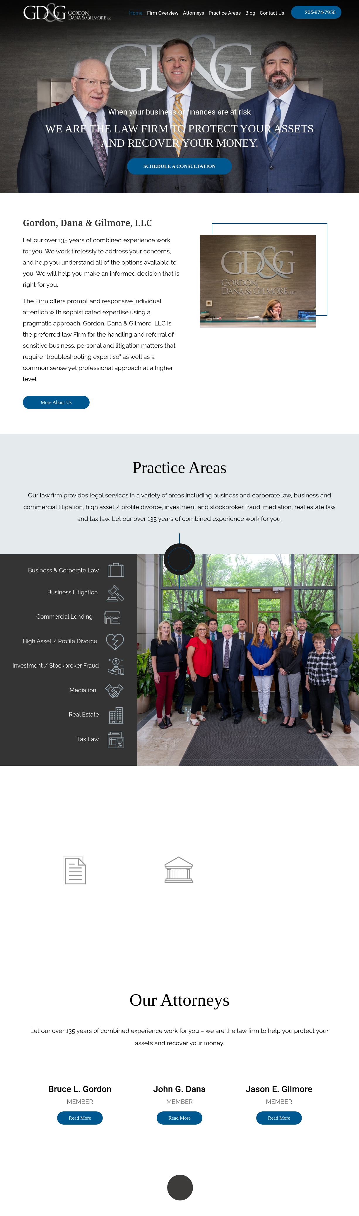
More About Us (56, 402)
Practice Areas (225, 13)
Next (340, 672)
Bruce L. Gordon (80, 1089)
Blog (250, 13)
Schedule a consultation (179, 166)
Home (136, 13)
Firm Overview (162, 13)
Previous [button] (14, 1094)
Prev (156, 672)
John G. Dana (179, 1089)
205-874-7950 (320, 12)
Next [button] (345, 1094)
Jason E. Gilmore (279, 1089)
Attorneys (193, 13)
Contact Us (272, 13)
